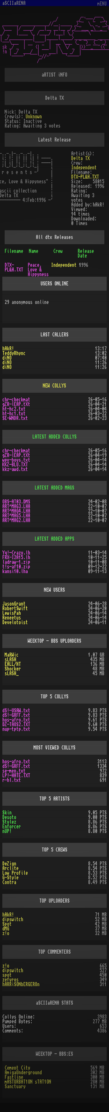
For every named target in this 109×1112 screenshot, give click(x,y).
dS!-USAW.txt (16, 710)
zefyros (10, 979)
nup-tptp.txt (16, 729)
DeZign (9, 863)
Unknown (34, 116)
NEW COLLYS (54, 385)
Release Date (86, 253)
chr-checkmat (16, 399)
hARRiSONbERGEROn (21, 984)
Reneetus (11, 617)
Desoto (9, 817)
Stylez (9, 822)
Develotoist (15, 622)
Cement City (17, 1068)
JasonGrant (14, 604)
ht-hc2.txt (14, 409)
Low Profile (15, 873)
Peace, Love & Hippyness (38, 270)
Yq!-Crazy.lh (16, 552)
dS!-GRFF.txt (16, 715)
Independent (84, 167)
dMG (5, 928)
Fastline (14, 1077)
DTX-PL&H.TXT (85, 177)
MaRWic (12, 655)
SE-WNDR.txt (15, 418)
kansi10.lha (15, 571)
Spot (7, 924)
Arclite (10, 868)
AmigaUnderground (23, 1072)
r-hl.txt (11, 780)
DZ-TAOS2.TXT (16, 724)
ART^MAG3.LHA (16, 506)
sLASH (10, 659)
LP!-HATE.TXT (16, 775)
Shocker (13, 669)
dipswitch (12, 919)
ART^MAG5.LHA (16, 515)
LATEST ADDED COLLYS (55, 436)
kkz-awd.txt (15, 469)
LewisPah (11, 613)
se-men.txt (14, 771)
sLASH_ (12, 673)
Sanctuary (15, 1086)
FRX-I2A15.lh (16, 557)
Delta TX (80, 158)
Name (33, 251)
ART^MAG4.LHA (16, 511)
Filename (14, 251)
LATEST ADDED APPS (54, 539)
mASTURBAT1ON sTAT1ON (28, 1082)
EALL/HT (13, 664)
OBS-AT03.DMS (16, 501)
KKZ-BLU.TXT (15, 464)
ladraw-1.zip (16, 562)
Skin (7, 812)
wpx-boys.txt (16, 460)
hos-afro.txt (16, 720)
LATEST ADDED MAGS (54, 488)
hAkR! (8, 348)
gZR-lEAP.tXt (16, 404)
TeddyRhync (14, 353)
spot (7, 975)
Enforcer (11, 826)
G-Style (10, 877)
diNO (7, 358)
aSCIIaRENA (14, 3)
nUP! (7, 831)
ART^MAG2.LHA (16, 520)
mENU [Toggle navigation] (102, 4)
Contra (9, 882)
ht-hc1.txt (14, 413)
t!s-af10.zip (16, 566)
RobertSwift (15, 608)
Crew (58, 251)
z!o (5, 933)
